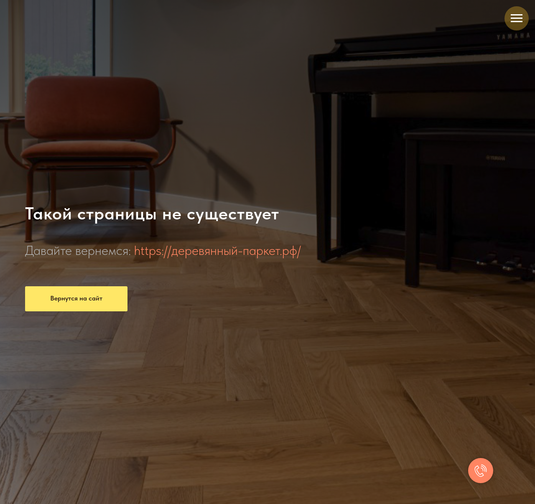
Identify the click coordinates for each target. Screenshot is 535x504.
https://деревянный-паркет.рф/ (217, 250)
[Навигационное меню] (516, 18)
